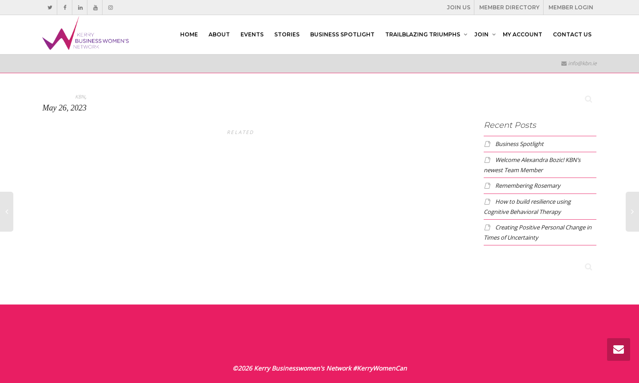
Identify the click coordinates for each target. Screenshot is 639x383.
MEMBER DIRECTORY (509, 7)
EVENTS (252, 34)
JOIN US (458, 7)
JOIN (482, 34)
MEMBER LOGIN (570, 7)
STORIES (287, 34)
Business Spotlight (519, 144)
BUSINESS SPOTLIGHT (342, 34)
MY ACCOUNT (522, 34)
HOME (189, 34)
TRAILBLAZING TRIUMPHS (423, 34)
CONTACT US (572, 34)
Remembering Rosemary (527, 186)
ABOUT (219, 34)
